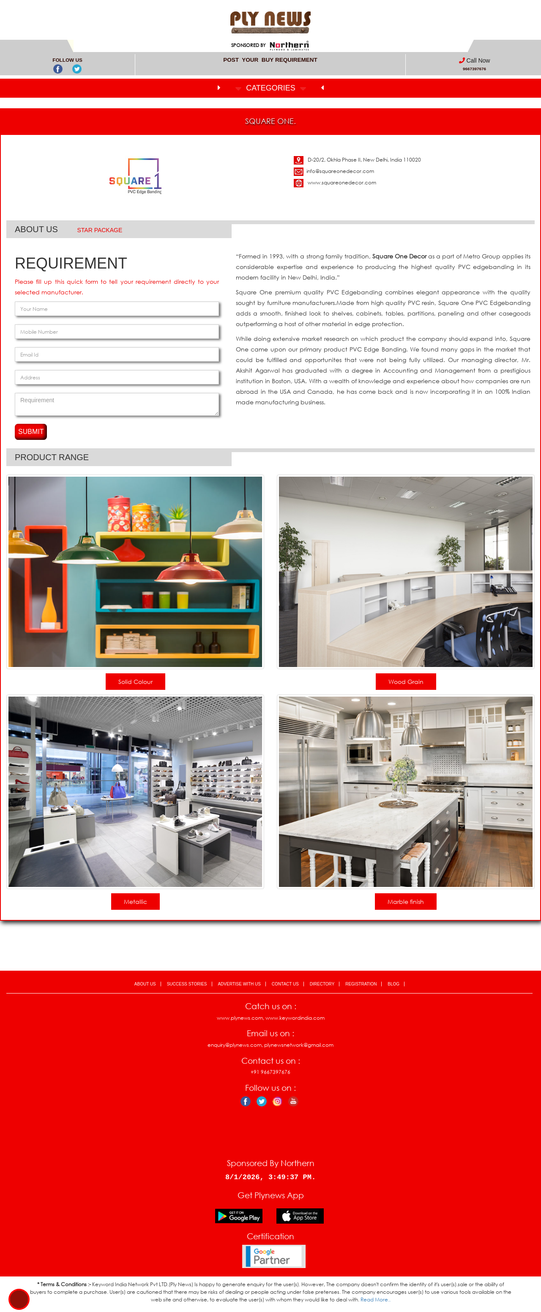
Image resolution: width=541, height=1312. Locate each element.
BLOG (393, 984)
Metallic (135, 902)
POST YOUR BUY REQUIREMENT (270, 60)
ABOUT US (145, 984)
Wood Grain (406, 682)
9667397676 (474, 68)
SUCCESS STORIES (187, 984)
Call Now (478, 60)
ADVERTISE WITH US (239, 984)
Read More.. (376, 1299)
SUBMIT (31, 431)
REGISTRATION (361, 984)
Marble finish (406, 902)
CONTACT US (285, 984)
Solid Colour (135, 682)
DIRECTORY (322, 984)
